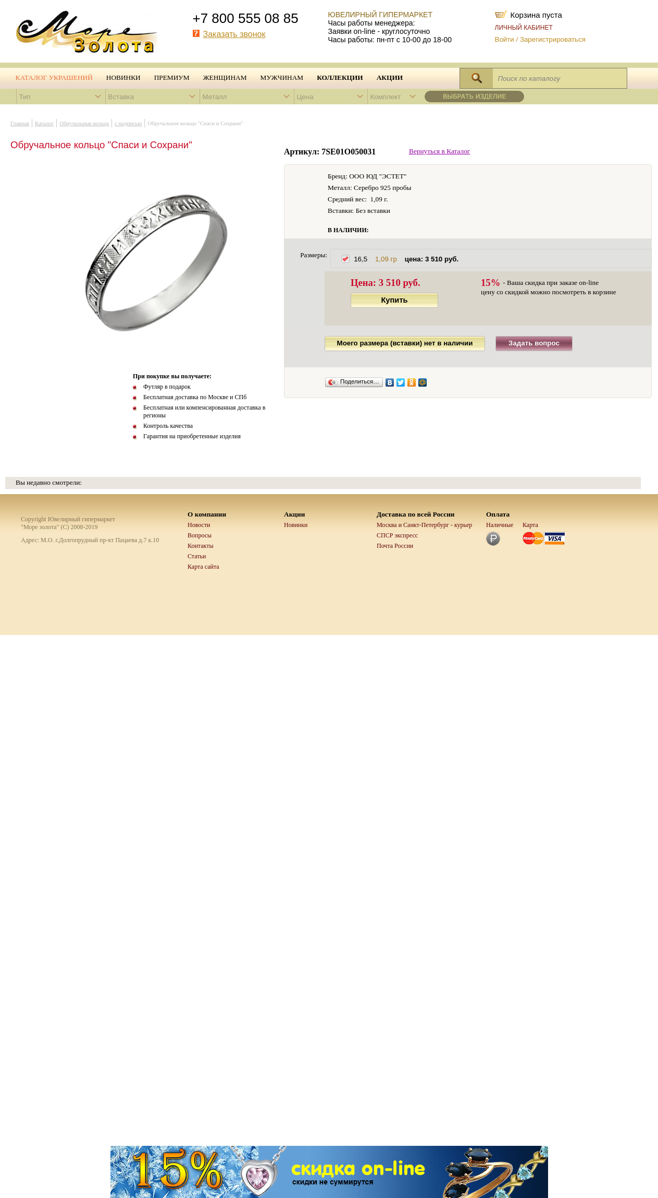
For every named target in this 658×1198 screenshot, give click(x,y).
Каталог (44, 123)
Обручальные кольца (84, 123)
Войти (504, 39)
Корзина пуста (536, 14)
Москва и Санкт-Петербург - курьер (424, 525)
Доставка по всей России (416, 514)
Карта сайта (203, 566)
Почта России (395, 545)
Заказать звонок (234, 34)
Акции (390, 77)
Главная (19, 123)
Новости (199, 525)
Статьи (197, 556)
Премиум (172, 77)
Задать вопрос (534, 343)
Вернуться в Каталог (439, 151)
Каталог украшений (54, 77)
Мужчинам (282, 77)
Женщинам (225, 77)
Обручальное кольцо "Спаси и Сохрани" (195, 123)
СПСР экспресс (397, 535)
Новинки (123, 77)
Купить (394, 300)
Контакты (201, 545)
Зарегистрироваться (553, 39)
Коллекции (340, 77)
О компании (207, 514)
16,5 (406, 259)
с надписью (128, 123)
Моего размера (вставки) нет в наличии (405, 343)
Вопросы (200, 535)
